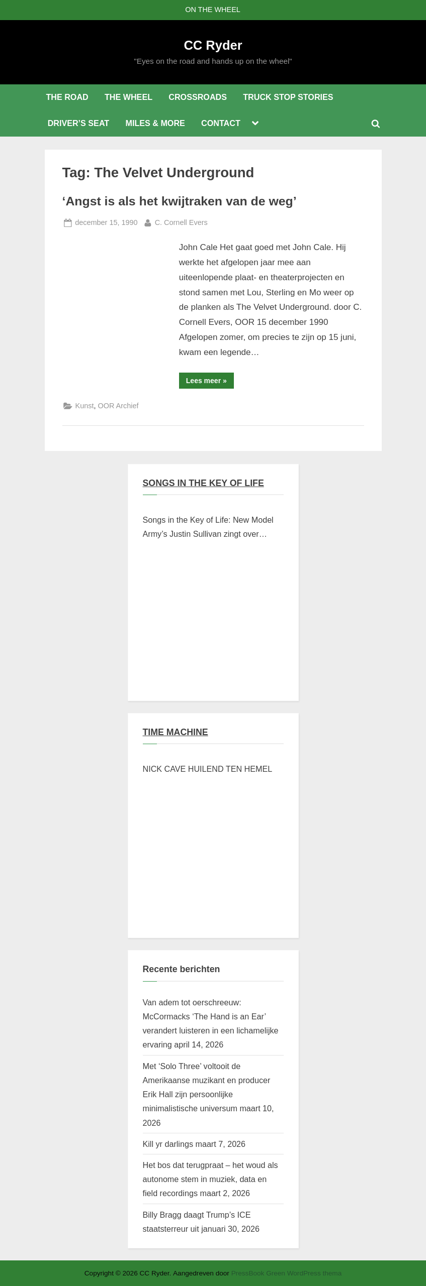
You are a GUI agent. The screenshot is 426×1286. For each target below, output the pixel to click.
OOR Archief (118, 406)
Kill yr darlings (168, 1143)
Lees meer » (210, 382)
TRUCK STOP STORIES (288, 96)
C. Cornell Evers (181, 221)
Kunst (84, 406)
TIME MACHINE (175, 732)
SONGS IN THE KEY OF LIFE (203, 483)
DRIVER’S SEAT (79, 123)
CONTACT (220, 123)
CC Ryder (213, 45)
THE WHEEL (128, 96)
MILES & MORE (155, 123)
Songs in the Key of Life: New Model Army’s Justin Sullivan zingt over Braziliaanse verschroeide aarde (208, 528)
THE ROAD (67, 96)
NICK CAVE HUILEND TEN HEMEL (208, 768)
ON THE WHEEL (212, 10)
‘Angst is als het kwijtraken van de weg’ (179, 201)
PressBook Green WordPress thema (286, 1273)
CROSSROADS (197, 96)
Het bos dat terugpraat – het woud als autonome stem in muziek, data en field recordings (210, 1179)
